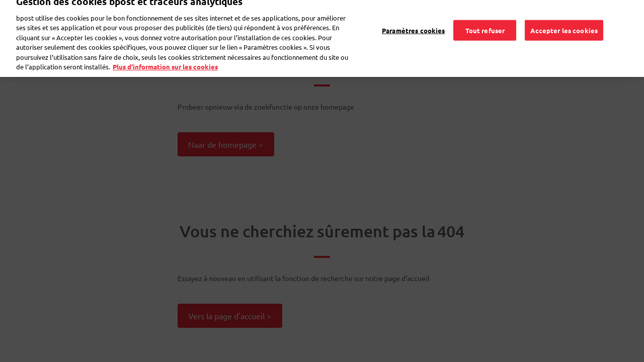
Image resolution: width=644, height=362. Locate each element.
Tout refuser (485, 24)
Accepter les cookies (564, 24)
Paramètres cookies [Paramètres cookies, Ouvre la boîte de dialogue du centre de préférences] (413, 24)
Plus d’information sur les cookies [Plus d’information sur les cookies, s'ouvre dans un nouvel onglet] (165, 61)
